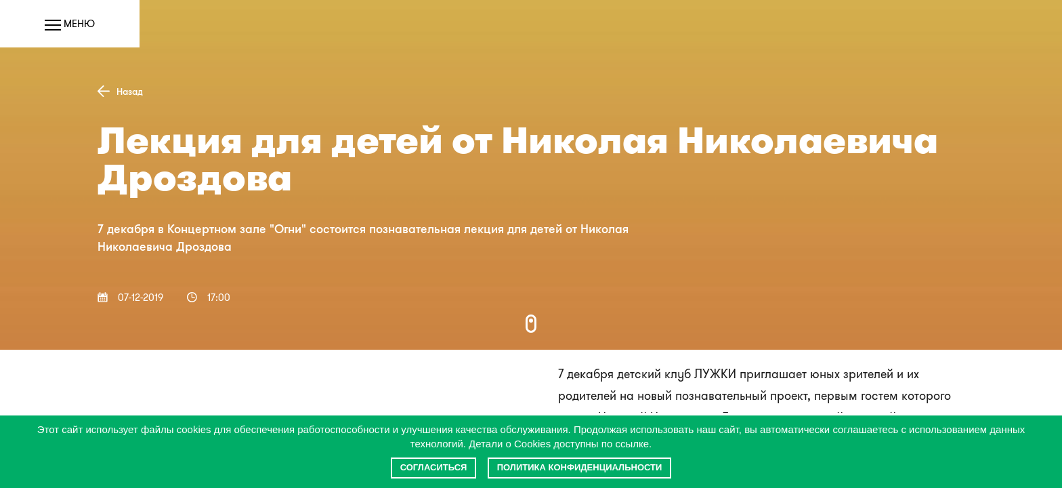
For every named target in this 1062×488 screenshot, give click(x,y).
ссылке (632, 443)
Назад (120, 91)
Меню (70, 23)
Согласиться (433, 467)
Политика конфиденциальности (579, 467)
